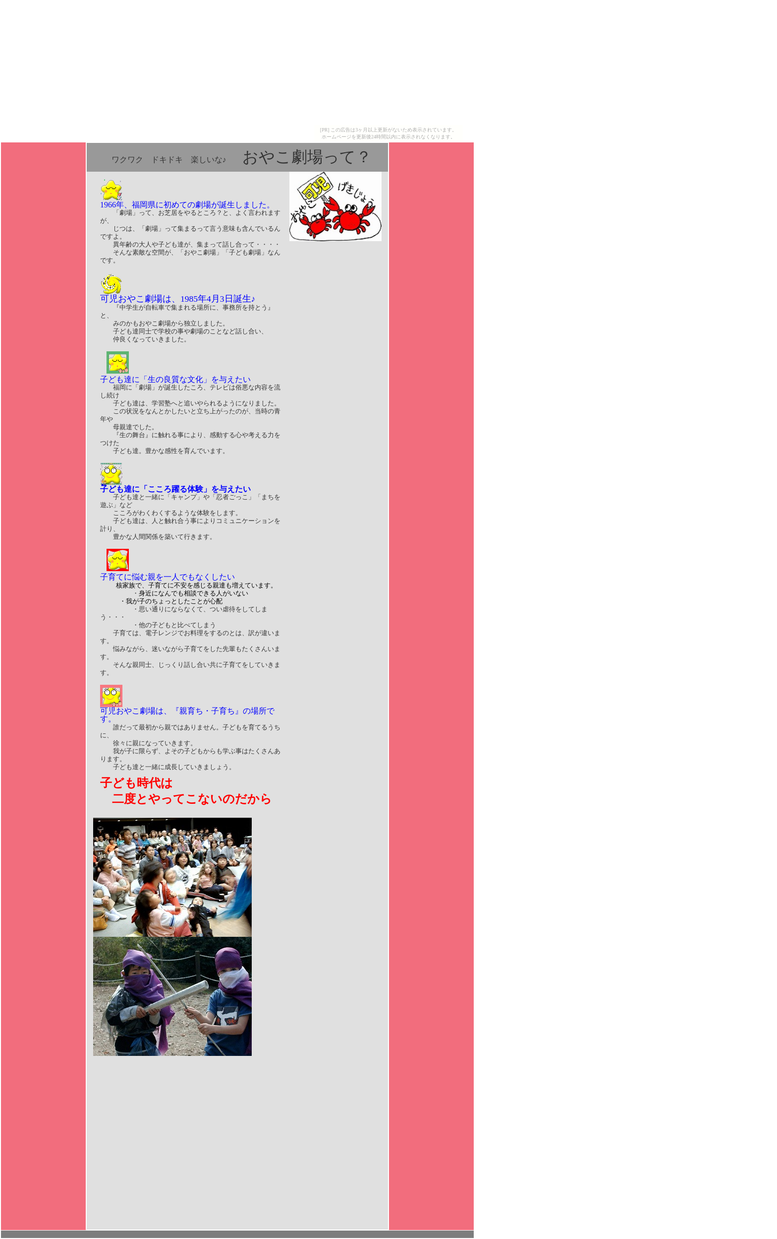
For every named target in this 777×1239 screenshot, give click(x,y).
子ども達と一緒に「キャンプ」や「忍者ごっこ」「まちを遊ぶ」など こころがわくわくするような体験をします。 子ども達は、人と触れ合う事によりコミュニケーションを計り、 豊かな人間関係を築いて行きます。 (190, 534)
